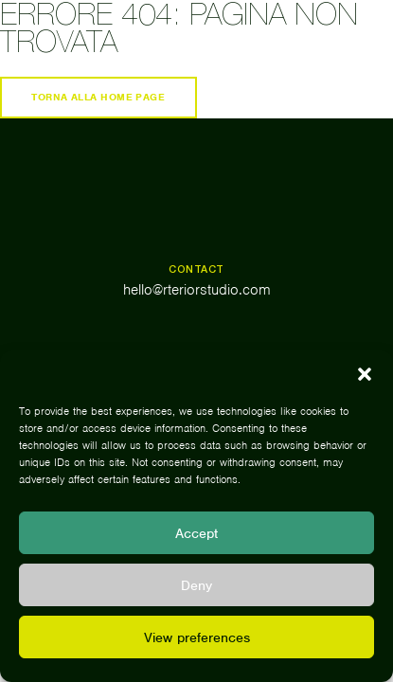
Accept (196, 533)
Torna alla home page (98, 96)
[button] (364, 374)
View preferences (197, 637)
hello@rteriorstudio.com (197, 289)
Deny (196, 585)
